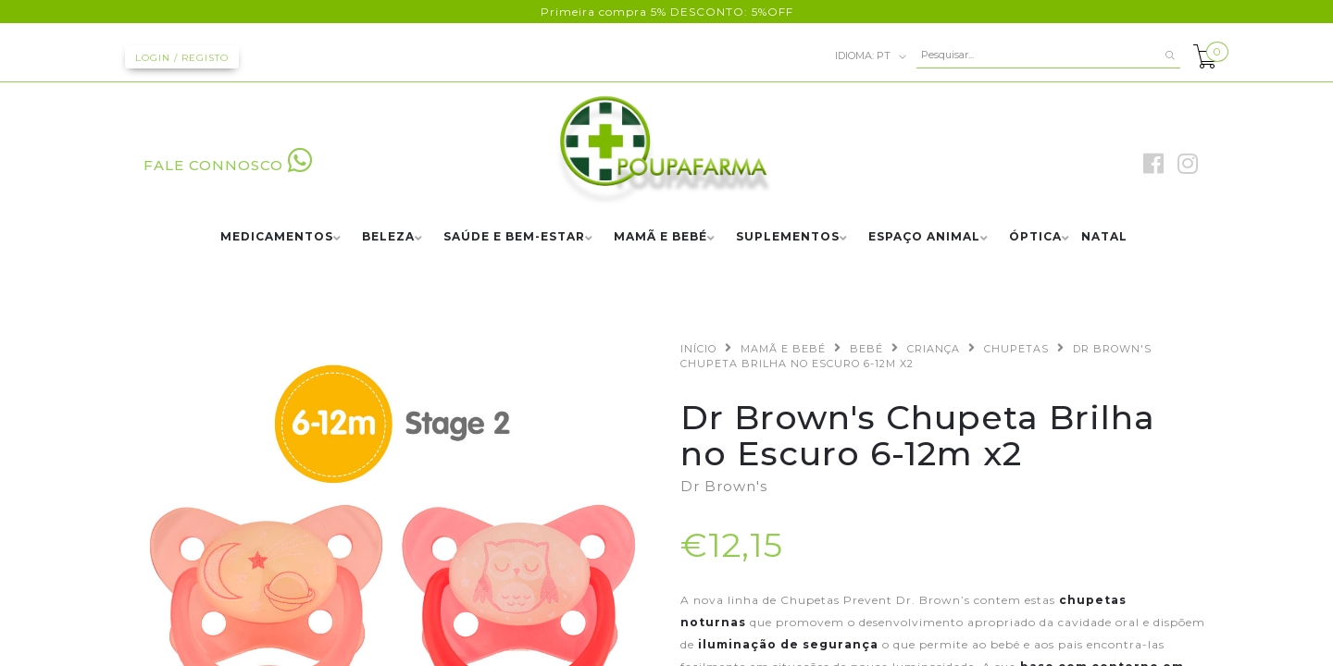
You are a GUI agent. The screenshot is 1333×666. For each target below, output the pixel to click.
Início (698, 348)
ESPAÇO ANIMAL (924, 237)
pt (871, 56)
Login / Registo (182, 58)
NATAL (1104, 237)
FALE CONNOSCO (228, 165)
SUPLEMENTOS (788, 237)
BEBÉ (866, 348)
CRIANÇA (933, 348)
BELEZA (388, 237)
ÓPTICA (1035, 237)
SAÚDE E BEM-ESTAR (514, 237)
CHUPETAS (1016, 348)
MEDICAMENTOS (276, 237)
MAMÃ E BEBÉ (660, 237)
